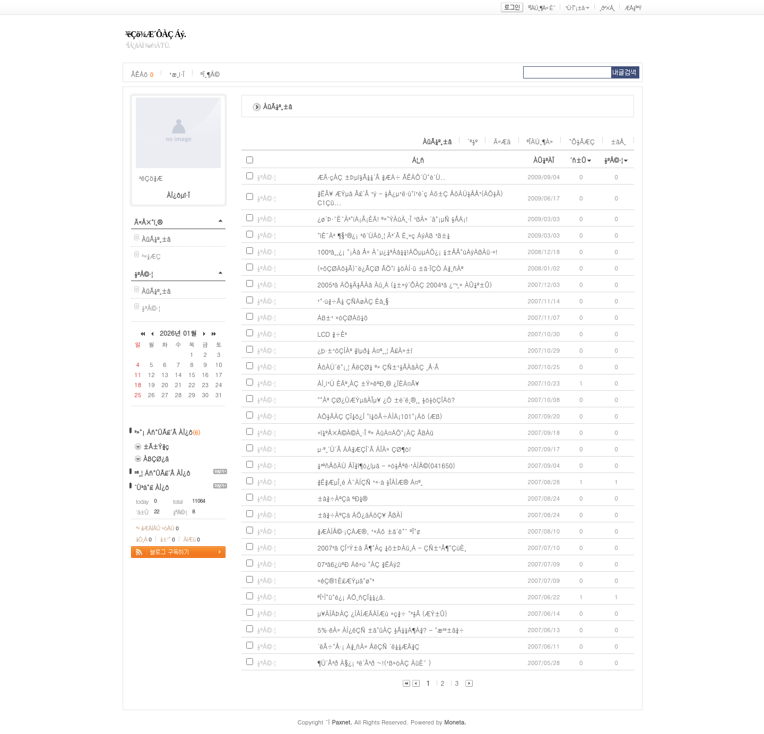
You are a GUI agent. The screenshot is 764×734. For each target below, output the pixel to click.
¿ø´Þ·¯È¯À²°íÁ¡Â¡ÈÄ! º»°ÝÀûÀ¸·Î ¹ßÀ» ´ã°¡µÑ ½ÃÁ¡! (392, 218)
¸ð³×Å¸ (607, 8)
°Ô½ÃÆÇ (582, 141)
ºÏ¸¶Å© (210, 73)
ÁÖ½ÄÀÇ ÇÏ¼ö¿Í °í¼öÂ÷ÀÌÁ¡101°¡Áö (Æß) (379, 416)
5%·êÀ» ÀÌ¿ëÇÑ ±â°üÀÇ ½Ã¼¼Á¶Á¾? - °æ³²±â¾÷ (390, 629)
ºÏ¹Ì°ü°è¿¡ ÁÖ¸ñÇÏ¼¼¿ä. (351, 596)
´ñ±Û (578, 159)
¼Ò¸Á (143, 539)
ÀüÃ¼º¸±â (437, 141)
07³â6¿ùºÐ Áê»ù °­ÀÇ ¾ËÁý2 (358, 564)
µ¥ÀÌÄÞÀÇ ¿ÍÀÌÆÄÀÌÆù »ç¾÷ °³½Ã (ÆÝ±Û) (382, 613)
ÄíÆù (191, 539)
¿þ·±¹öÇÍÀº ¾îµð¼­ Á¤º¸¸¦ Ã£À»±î (364, 350)
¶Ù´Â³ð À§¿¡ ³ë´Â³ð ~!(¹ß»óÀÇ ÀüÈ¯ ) (374, 662)
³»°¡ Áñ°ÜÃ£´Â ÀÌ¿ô (163, 431)
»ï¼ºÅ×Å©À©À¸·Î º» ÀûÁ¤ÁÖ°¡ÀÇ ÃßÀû (375, 432)
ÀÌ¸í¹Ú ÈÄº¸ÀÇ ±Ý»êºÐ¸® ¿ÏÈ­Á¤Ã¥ (368, 383)
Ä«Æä (501, 141)
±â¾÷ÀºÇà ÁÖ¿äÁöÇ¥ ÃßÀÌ (359, 514)
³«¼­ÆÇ (151, 255)
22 (156, 511)
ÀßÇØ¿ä (156, 458)
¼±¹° (167, 539)
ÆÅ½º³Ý (632, 8)
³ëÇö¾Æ (151, 177)
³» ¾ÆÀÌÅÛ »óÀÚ (157, 528)
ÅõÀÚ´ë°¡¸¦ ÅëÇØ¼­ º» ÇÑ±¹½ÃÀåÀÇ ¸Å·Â (378, 366)
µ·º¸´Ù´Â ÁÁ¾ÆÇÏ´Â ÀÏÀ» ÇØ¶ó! (364, 448)
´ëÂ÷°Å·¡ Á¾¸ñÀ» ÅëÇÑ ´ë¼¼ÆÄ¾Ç (368, 646)
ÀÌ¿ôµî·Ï (178, 194)
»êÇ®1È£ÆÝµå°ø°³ (345, 580)
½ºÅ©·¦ (143, 273)
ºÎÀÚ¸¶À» (540, 141)
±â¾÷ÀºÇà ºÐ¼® (342, 498)
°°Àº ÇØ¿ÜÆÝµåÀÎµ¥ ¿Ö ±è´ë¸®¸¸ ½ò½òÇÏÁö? (386, 399)
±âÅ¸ (618, 141)
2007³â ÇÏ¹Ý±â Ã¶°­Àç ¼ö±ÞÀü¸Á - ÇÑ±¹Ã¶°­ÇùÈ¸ (391, 547)
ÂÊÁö (142, 73)
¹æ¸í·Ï (177, 73)
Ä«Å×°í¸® (148, 221)
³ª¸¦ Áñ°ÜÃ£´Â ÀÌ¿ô (162, 472)
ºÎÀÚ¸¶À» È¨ (541, 8)
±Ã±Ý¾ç (156, 446)
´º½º (472, 141)
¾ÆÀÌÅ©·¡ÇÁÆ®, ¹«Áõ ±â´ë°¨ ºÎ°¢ (368, 531)
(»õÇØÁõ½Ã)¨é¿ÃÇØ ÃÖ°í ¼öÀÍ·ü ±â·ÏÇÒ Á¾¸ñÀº (390, 268)
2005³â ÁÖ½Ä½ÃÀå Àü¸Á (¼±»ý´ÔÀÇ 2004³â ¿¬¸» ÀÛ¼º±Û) (404, 284)
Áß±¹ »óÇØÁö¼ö (342, 317)
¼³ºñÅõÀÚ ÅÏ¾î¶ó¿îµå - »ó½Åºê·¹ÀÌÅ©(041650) (386, 465)
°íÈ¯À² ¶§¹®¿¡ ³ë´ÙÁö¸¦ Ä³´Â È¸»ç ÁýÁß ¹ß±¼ (383, 235)
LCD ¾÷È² (332, 333)
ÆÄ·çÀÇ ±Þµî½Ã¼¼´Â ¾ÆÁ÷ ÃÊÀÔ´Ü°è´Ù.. (381, 176)
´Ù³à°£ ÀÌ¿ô (151, 487)
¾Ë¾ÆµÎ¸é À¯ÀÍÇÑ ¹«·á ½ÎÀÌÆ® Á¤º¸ (370, 481)
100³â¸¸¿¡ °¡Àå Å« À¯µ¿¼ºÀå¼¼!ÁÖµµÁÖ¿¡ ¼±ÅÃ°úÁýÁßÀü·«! (407, 251)
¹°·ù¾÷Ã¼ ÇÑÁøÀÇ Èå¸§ (353, 300)
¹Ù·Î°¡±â (574, 8)
